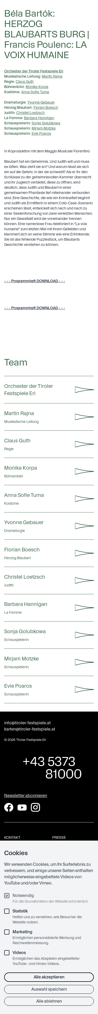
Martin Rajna (52, 76)
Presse (59, 837)
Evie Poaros (41, 133)
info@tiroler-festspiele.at (27, 722)
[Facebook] (8, 807)
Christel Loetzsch (30, 113)
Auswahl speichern (49, 989)
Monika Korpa (37, 87)
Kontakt (12, 837)
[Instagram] (35, 807)
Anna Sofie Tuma (35, 92)
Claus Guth (25, 81)
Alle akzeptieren (49, 977)
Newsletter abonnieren (25, 795)
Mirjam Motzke (44, 128)
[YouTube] (22, 807)
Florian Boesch (45, 107)
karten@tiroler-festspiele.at (29, 729)
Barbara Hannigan (39, 118)
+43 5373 (49, 767)
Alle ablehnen (49, 1001)
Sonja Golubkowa (46, 123)
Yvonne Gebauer (41, 102)
